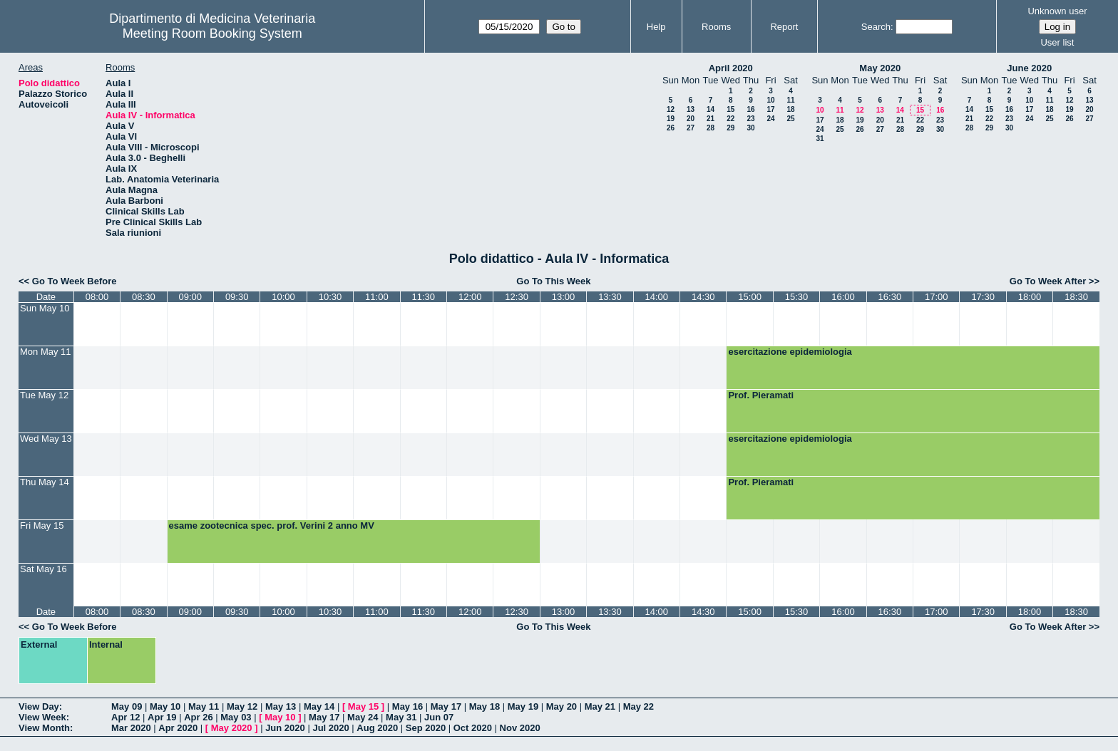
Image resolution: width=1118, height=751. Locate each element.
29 (730, 128)
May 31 (401, 717)
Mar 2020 (131, 727)
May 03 (235, 717)
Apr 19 (162, 717)
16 (750, 109)
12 (671, 109)
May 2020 (880, 68)
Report (784, 26)
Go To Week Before (74, 281)
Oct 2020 (472, 727)
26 (671, 128)
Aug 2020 (377, 727)
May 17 (446, 706)
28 (710, 128)
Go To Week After (1048, 281)
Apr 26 (198, 717)
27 (690, 128)
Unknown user (1057, 11)
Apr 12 (125, 717)
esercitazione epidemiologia (789, 351)
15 (730, 109)
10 (770, 100)
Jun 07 (438, 717)
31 (820, 139)
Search (876, 26)
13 (690, 109)
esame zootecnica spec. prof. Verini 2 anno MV (271, 525)
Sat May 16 (43, 569)
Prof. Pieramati (761, 395)
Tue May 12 (44, 395)
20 (690, 119)
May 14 (319, 706)
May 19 (523, 706)
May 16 (407, 706)
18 (790, 109)
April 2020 (731, 68)
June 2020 (1029, 68)
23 (750, 119)
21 (710, 119)
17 (770, 109)
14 (710, 109)
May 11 (203, 706)
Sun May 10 (44, 308)
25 (790, 119)
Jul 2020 (330, 727)
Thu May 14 (44, 482)
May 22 (638, 706)
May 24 (362, 717)
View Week (42, 717)
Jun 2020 (285, 727)
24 (770, 119)
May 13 (280, 706)
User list (1057, 42)
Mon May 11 (45, 351)
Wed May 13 (46, 438)
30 (750, 128)
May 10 (165, 706)
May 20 (561, 706)
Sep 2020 (426, 727)
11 (790, 100)
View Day (39, 706)
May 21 (600, 706)
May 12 (242, 706)
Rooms (716, 26)
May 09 (126, 706)
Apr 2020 (178, 727)
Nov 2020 (520, 727)
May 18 (484, 706)
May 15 (363, 706)
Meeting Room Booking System (212, 33)
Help (656, 26)
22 (730, 119)
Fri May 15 (41, 525)
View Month (44, 727)
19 (671, 119)
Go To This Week (553, 281)
